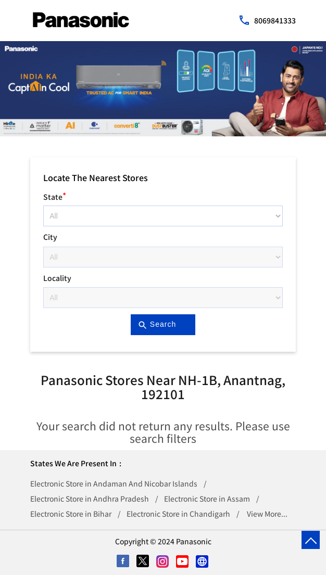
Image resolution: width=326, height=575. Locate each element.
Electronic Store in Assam (207, 498)
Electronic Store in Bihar (70, 513)
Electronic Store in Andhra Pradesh (89, 498)
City (50, 237)
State (54, 195)
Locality (57, 278)
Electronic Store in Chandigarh (178, 513)
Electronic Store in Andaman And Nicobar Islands (113, 483)
